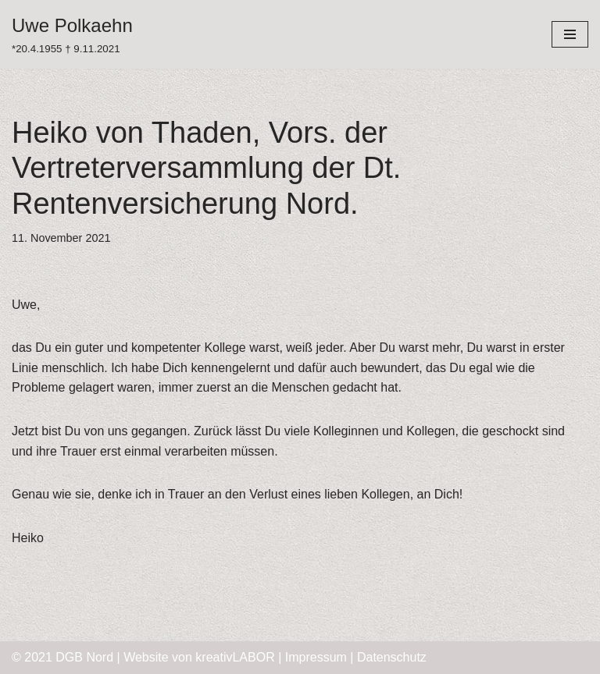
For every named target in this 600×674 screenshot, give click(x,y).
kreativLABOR (234, 657)
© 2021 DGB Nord (62, 657)
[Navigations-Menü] (570, 34)
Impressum (316, 657)
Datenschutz (392, 657)
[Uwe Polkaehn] (72, 34)
